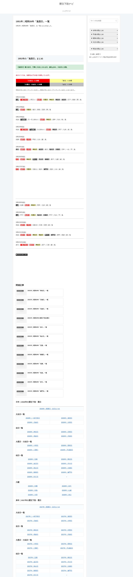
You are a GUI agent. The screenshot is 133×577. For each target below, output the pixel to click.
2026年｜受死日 (66, 391)
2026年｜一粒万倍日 (33, 363)
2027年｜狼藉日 (32, 516)
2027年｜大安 (32, 538)
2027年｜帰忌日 (66, 503)
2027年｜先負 (32, 534)
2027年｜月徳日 (66, 480)
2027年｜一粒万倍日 (33, 462)
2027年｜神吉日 (32, 475)
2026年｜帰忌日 (66, 405)
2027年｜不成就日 (66, 493)
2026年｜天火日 (66, 409)
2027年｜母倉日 (32, 480)
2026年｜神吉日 (32, 377)
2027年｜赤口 (66, 538)
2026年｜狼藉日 (32, 418)
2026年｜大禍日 (66, 413)
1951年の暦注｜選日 (21, 254)
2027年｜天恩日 (66, 475)
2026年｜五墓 (32, 405)
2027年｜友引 (66, 530)
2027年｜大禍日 (66, 512)
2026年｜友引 (66, 431)
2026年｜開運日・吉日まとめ (50, 354)
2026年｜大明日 (66, 368)
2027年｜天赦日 (32, 466)
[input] (104, 21)
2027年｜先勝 (32, 530)
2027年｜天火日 (66, 507)
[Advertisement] (50, 41)
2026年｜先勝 (32, 431)
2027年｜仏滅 (66, 534)
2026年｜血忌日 (32, 409)
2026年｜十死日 (32, 391)
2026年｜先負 (32, 436)
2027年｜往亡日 (32, 520)
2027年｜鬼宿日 (66, 462)
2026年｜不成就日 (66, 395)
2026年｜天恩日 (66, 377)
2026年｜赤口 (66, 440)
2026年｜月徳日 (66, 381)
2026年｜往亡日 (32, 422)
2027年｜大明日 (66, 466)
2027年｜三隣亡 (32, 493)
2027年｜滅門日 (66, 516)
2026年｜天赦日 (32, 368)
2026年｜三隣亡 (32, 395)
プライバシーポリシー (112, 571)
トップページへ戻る (99, 571)
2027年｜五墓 (32, 503)
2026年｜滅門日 (66, 418)
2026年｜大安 (32, 440)
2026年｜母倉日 (32, 381)
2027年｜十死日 (32, 489)
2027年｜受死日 (66, 489)
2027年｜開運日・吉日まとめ (50, 452)
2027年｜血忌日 (32, 507)
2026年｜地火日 (32, 413)
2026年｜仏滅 (66, 436)
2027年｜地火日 (32, 512)
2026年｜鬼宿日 (66, 363)
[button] (116, 21)
